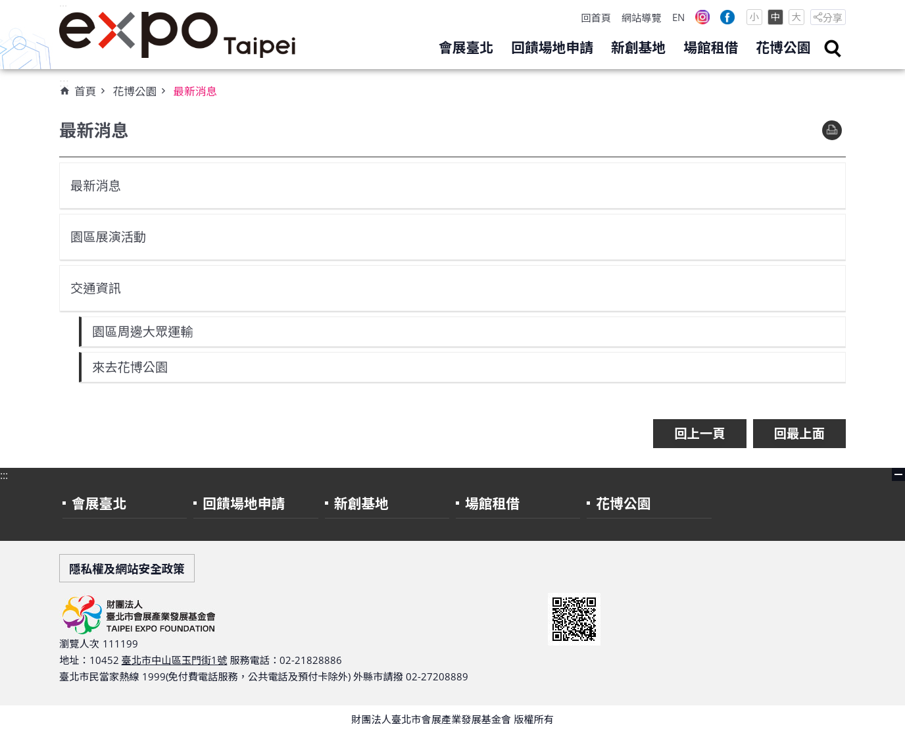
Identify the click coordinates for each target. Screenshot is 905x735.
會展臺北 (466, 47)
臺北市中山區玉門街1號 (175, 660)
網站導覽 (642, 17)
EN (678, 17)
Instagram (702, 17)
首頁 (85, 91)
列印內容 (832, 130)
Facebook (727, 17)
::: (63, 7)
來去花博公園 (130, 367)
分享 (833, 17)
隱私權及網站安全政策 (127, 568)
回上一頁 (699, 433)
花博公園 (783, 47)
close (898, 474)
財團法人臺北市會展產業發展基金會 (177, 35)
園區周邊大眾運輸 (143, 331)
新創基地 (638, 47)
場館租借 (710, 47)
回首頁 (596, 17)
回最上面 (799, 433)
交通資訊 (95, 288)
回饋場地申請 (552, 47)
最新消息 (195, 91)
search (832, 49)
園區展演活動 (108, 236)
